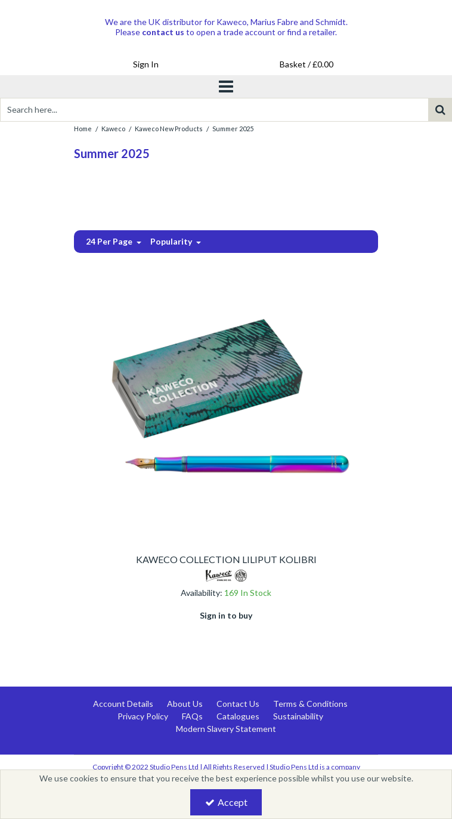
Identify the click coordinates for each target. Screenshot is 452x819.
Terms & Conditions (310, 704)
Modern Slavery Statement (226, 729)
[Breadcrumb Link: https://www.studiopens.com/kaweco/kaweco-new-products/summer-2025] (232, 128)
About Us (185, 704)
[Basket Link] (306, 64)
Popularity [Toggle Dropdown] (172, 241)
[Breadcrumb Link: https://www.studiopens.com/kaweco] (113, 128)
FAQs (192, 716)
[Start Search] (440, 110)
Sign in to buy (226, 615)
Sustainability (298, 716)
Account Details (123, 704)
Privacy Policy (142, 716)
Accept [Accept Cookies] (226, 802)
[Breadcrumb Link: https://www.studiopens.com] (83, 128)
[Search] (214, 110)
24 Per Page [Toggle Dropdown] (110, 241)
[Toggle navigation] (226, 86)
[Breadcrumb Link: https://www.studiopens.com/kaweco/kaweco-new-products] (169, 128)
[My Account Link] (145, 64)
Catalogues (237, 716)
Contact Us (237, 704)
